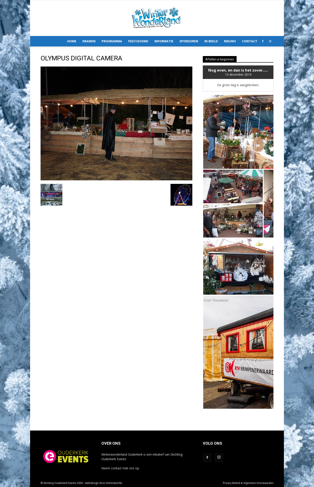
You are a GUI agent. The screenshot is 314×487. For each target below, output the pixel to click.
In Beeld (211, 41)
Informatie (163, 41)
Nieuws (230, 41)
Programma (112, 41)
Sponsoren (188, 41)
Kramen (89, 41)
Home (71, 41)
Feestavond (138, 41)
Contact (249, 41)
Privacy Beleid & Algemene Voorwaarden (248, 483)
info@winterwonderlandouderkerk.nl (165, 468)
